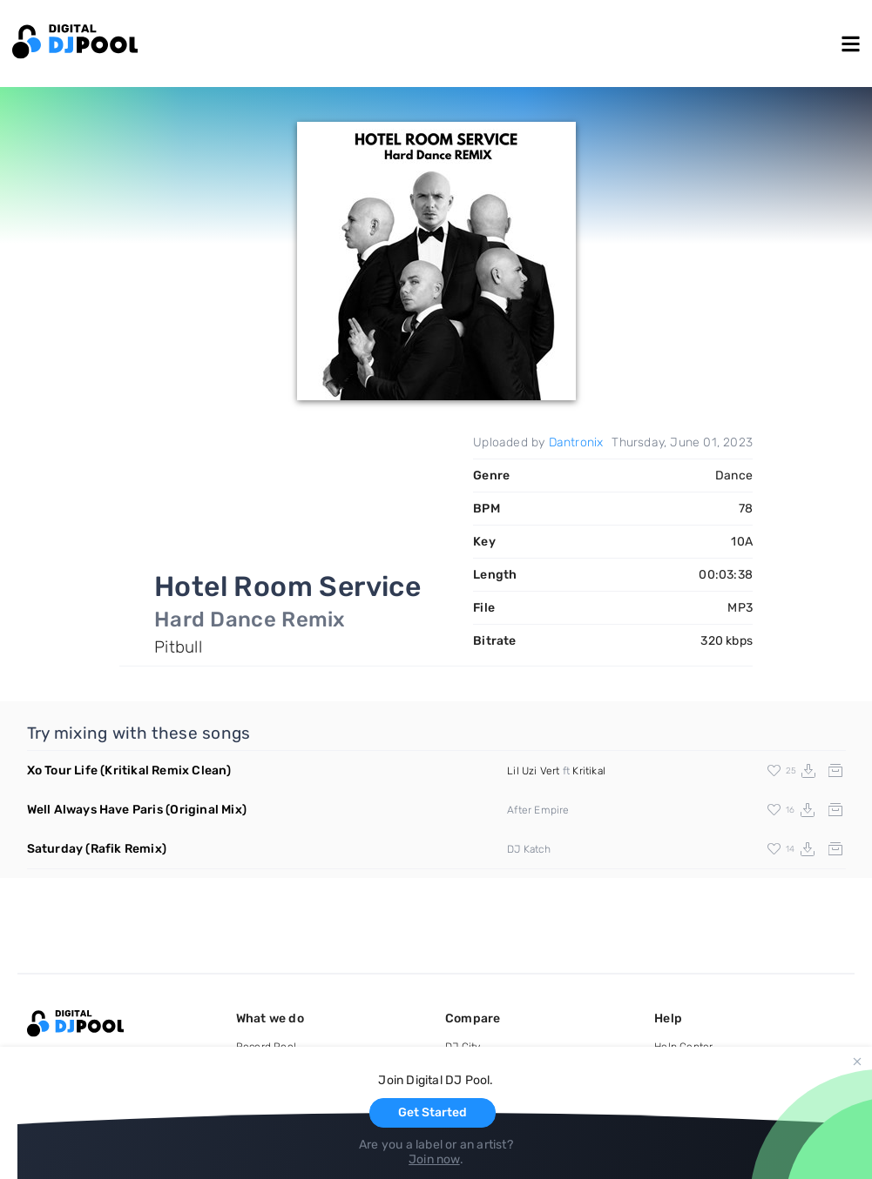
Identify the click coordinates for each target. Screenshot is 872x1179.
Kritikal (588, 771)
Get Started (432, 1112)
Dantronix (576, 442)
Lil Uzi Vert (533, 771)
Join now (434, 1159)
